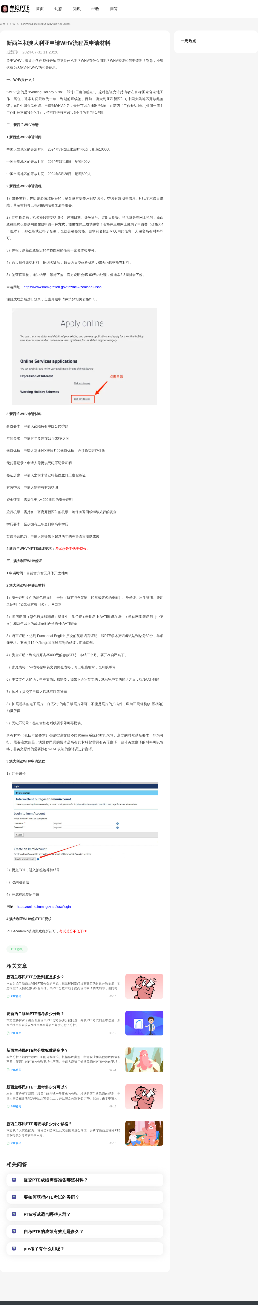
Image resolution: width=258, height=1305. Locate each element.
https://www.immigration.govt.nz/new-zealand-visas (62, 287)
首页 (40, 9)
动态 (58, 9)
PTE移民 (17, 949)
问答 (114, 9)
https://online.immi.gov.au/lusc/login (44, 907)
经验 (95, 9)
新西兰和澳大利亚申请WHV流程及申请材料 (46, 24)
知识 (77, 9)
